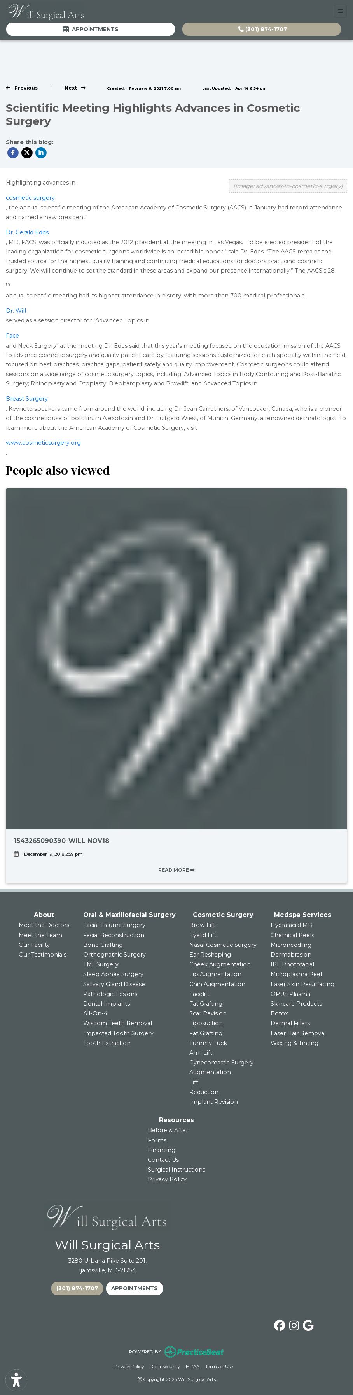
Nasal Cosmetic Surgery (223, 944)
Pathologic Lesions (110, 993)
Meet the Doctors (44, 925)
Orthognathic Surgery (114, 954)
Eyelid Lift (203, 935)
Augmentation (210, 1072)
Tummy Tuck (208, 1043)
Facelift (199, 993)
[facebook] (279, 1324)
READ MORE (176, 870)
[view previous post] (22, 88)
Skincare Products (296, 1003)
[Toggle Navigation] (340, 11)
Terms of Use (219, 1366)
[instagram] (294, 1324)
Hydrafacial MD (292, 925)
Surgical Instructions (176, 1169)
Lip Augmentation (215, 974)
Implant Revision (213, 1101)
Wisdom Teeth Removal (117, 1023)
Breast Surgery (27, 398)
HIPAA (192, 1366)
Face (12, 335)
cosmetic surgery (30, 197)
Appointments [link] (91, 29)
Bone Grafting (103, 944)
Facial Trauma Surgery (114, 925)
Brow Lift (202, 925)
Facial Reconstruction (113, 935)
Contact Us (163, 1159)
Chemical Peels (292, 935)
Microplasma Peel (296, 974)
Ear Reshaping (210, 954)
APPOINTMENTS (134, 1288)
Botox (279, 1013)
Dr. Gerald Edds (27, 232)
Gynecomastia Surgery (221, 1062)
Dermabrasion (291, 954)
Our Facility (34, 944)
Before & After (168, 1130)
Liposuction (206, 1023)
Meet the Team (40, 935)
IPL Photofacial (292, 964)
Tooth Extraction (107, 1043)
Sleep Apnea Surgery (113, 974)
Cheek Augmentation (220, 964)
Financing (161, 1150)
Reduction (203, 1092)
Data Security (165, 1366)
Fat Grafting (205, 1003)
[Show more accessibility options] (16, 1380)
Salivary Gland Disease (114, 984)
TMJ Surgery (101, 964)
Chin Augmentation (217, 984)
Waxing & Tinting (294, 1043)
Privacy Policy (167, 1179)
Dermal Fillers (290, 1023)
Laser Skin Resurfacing (302, 984)
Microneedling (291, 944)
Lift (193, 1082)
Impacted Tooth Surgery (118, 1033)
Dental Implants (106, 1003)
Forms (157, 1140)
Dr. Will (16, 310)
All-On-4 (95, 1013)
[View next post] (75, 88)
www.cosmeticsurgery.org (43, 442)
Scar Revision (208, 1013)
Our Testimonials (42, 954)
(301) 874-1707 (262, 29)
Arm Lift (200, 1052)
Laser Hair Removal (298, 1033)
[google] (308, 1324)
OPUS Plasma (290, 993)
